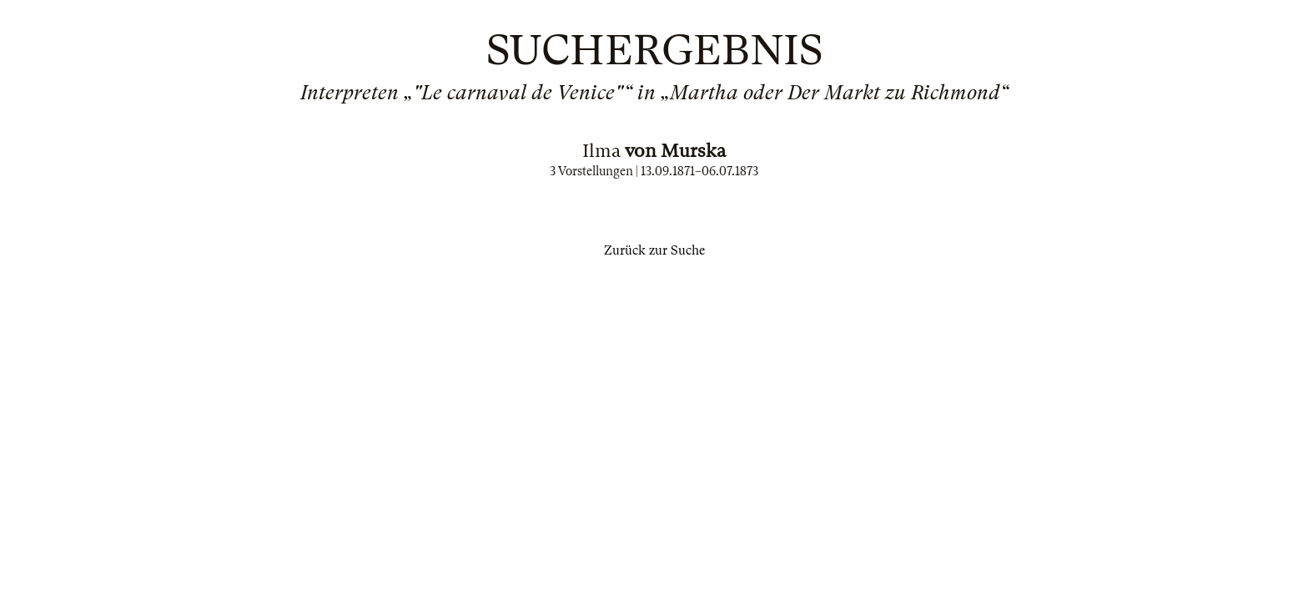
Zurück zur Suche (654, 250)
